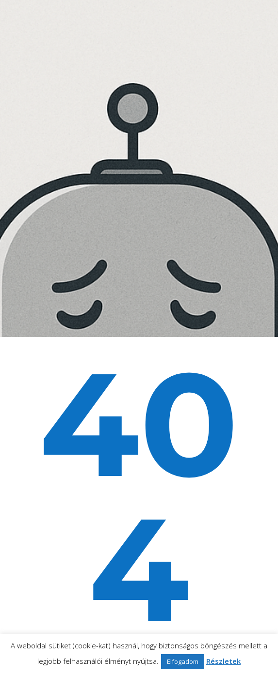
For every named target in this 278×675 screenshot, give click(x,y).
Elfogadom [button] (182, 661)
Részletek (223, 661)
